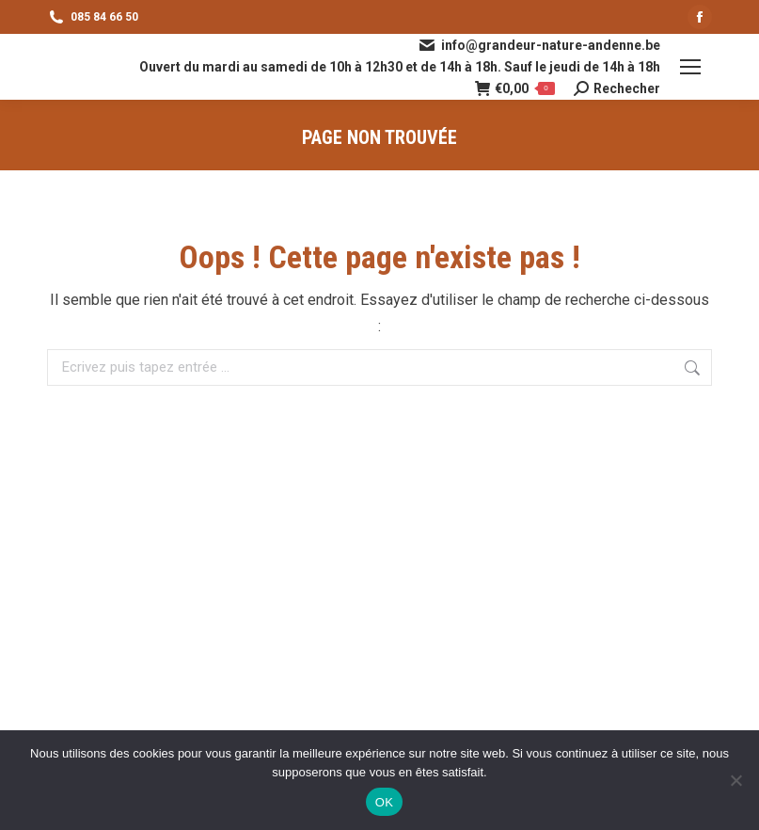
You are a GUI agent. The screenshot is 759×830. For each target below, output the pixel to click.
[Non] (735, 780)
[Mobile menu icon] (690, 67)
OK (384, 802)
